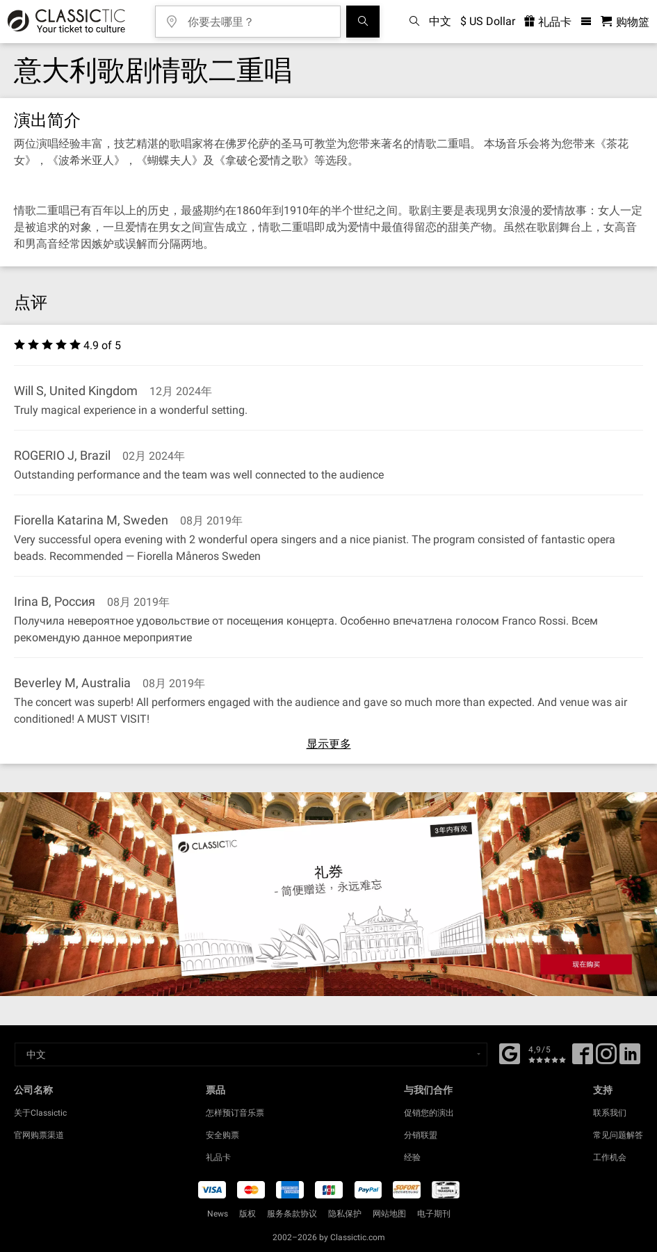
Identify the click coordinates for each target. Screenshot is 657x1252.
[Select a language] (251, 1054)
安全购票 (222, 1135)
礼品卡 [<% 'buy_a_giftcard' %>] (547, 22)
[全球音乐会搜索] (363, 22)
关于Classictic (40, 1113)
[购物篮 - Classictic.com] (625, 22)
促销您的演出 (429, 1113)
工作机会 (609, 1157)
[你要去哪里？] (258, 17)
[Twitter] (606, 1059)
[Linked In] (629, 1059)
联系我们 (609, 1113)
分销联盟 (420, 1135)
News (217, 1214)
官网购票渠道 (39, 1135)
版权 (247, 1214)
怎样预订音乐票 (235, 1113)
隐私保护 (345, 1214)
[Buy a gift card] (328, 894)
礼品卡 (218, 1157)
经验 (412, 1157)
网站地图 (389, 1214)
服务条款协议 (292, 1214)
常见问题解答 (618, 1135)
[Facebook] (509, 1052)
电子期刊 (434, 1214)
